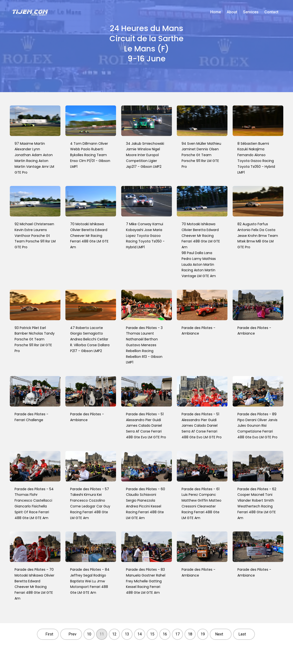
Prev (72, 634)
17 (177, 634)
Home (215, 12)
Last (242, 634)
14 (139, 634)
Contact (271, 12)
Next (219, 634)
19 (203, 634)
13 (127, 634)
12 (114, 634)
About (232, 12)
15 (152, 634)
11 (102, 634)
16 (165, 634)
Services (251, 12)
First (49, 634)
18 (190, 634)
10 (89, 634)
